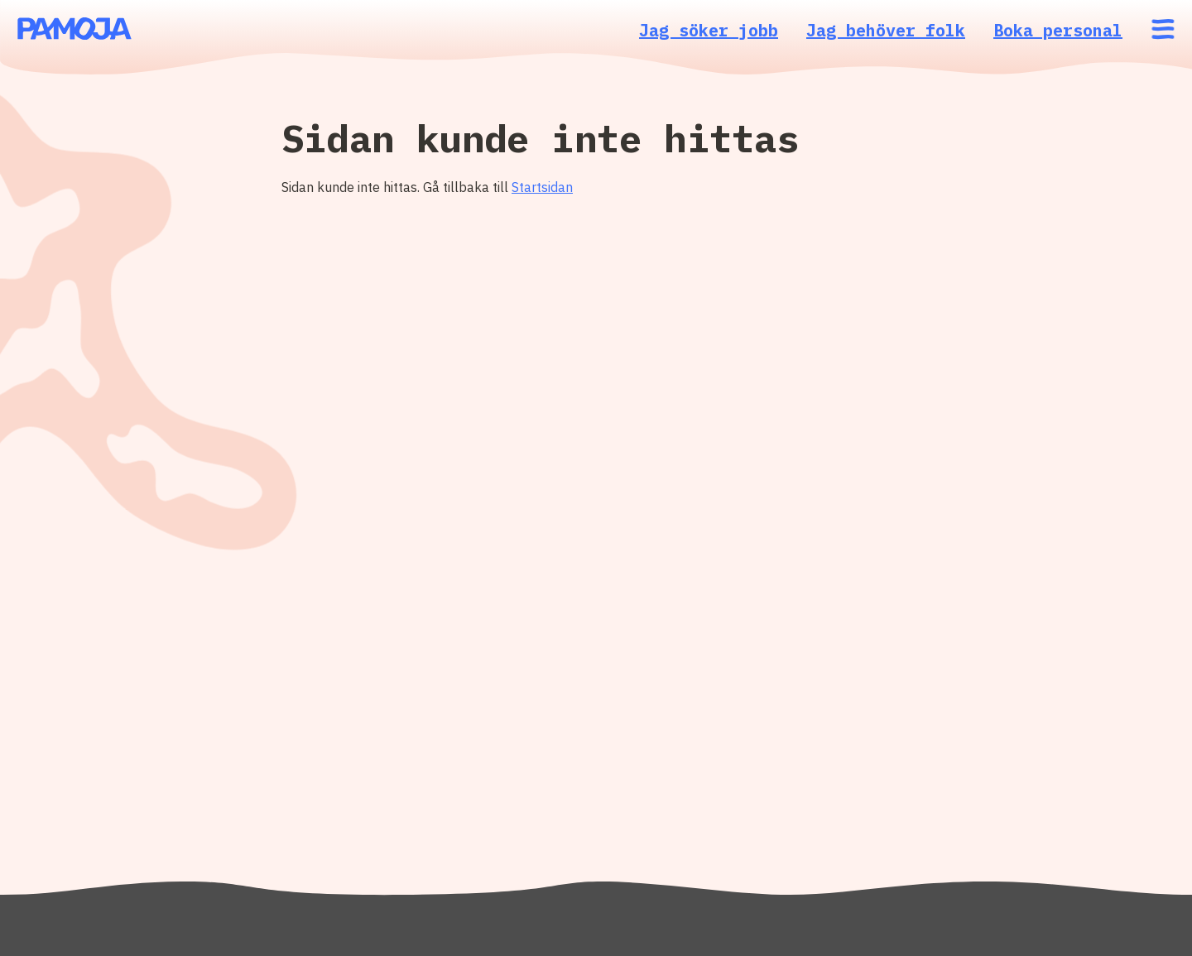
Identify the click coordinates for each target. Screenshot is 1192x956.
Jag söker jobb (708, 30)
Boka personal (1057, 30)
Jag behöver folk (885, 30)
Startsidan (542, 187)
